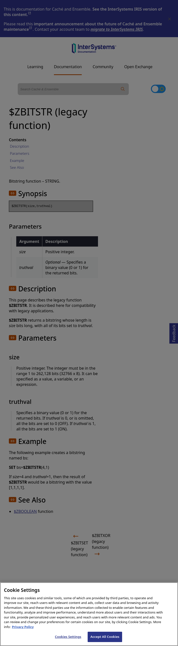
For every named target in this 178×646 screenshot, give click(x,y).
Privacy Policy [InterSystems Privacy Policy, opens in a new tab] (23, 634)
